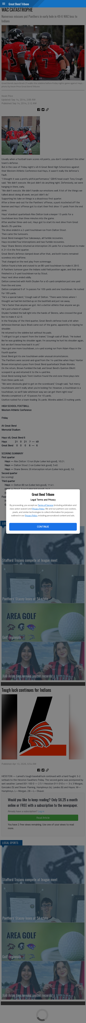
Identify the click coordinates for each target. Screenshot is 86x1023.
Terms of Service (45, 505)
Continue (43, 526)
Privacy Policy (38, 508)
